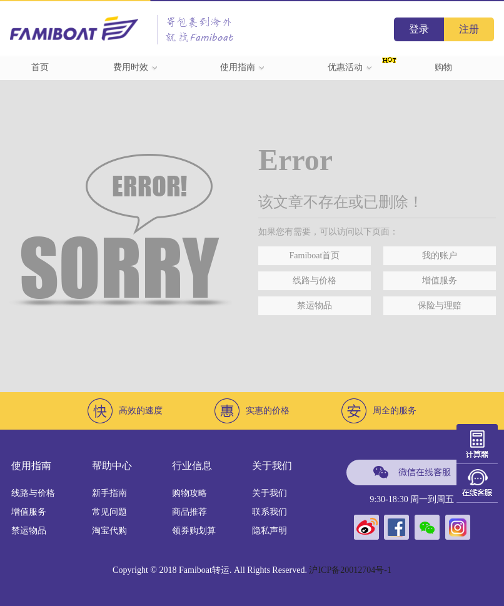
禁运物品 (314, 305)
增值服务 (439, 280)
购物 (443, 67)
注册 (469, 29)
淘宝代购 (109, 530)
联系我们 (269, 512)
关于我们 (269, 493)
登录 (419, 29)
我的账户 (439, 255)
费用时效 (135, 67)
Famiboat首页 (315, 255)
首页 (40, 67)
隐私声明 (269, 530)
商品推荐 (189, 512)
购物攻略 (189, 493)
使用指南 (242, 67)
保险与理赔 (439, 305)
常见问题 (109, 512)
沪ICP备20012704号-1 (350, 570)
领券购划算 (194, 530)
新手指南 (109, 493)
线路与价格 (314, 280)
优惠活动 (350, 67)
